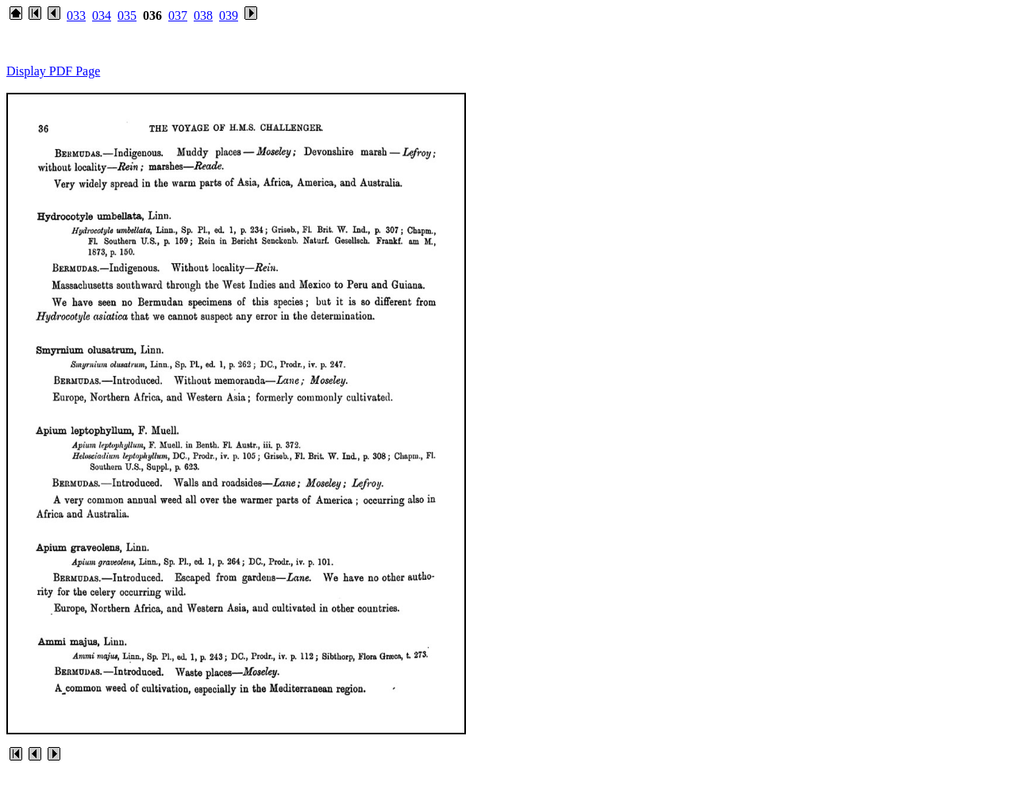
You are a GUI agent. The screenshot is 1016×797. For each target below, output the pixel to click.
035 (127, 15)
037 (177, 15)
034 (101, 15)
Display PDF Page (53, 71)
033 (76, 15)
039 (228, 15)
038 (203, 15)
